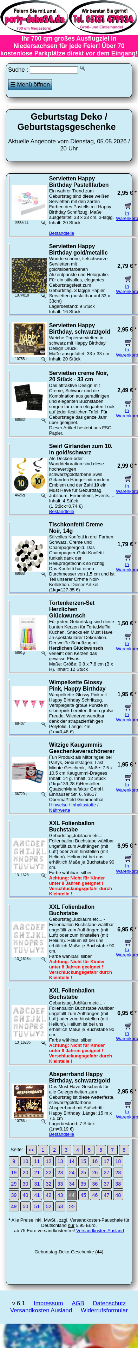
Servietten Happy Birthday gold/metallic (78, 249)
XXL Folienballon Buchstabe (72, 826)
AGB (78, 1303)
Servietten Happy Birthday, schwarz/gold (79, 328)
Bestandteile (61, 233)
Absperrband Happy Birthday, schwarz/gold (79, 1077)
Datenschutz (109, 1303)
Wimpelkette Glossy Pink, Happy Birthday (77, 685)
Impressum (48, 1303)
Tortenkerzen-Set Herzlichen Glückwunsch (72, 609)
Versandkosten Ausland (100, 1230)
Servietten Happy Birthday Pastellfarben (79, 181)
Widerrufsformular (104, 1310)
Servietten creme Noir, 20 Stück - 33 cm (79, 376)
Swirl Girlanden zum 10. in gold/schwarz (81, 449)
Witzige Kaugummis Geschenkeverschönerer (82, 748)
